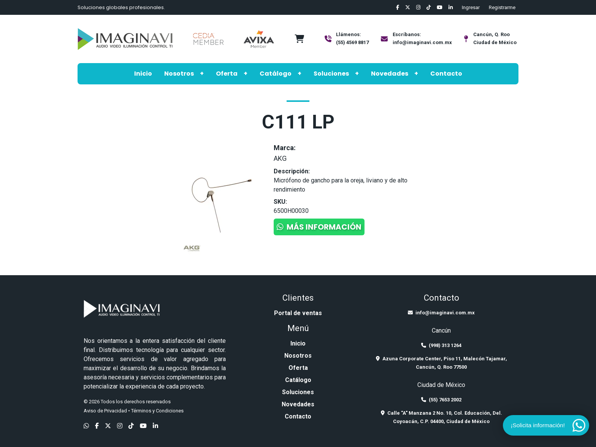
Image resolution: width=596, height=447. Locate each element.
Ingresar (471, 7)
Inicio (143, 73)
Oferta (227, 73)
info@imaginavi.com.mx (422, 42)
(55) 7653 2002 (441, 400)
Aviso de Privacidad (105, 411)
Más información (319, 227)
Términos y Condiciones (157, 411)
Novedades (389, 73)
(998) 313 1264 (441, 345)
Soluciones (331, 73)
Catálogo (276, 73)
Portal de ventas (298, 313)
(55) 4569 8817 (352, 42)
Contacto (446, 73)
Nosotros (179, 73)
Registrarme (502, 7)
